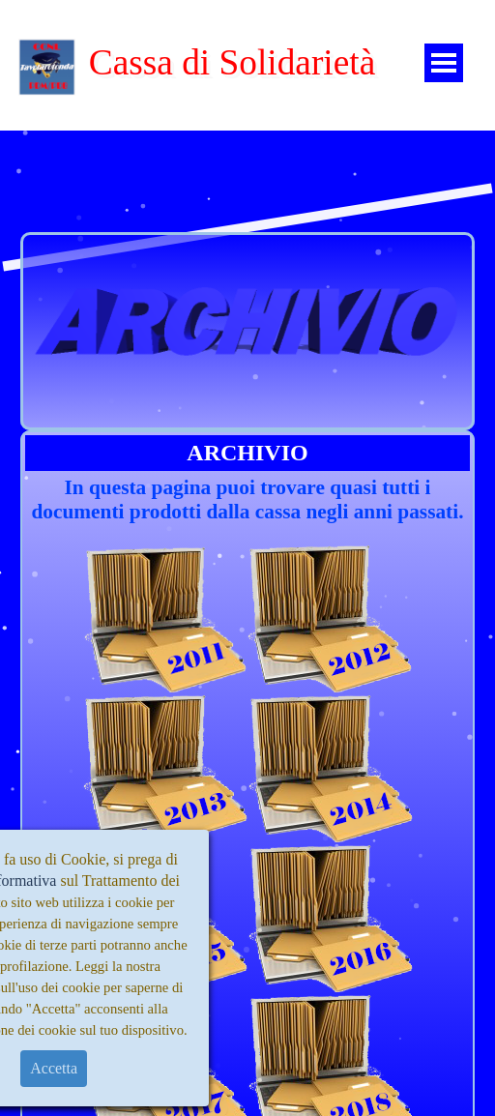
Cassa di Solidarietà (232, 62)
